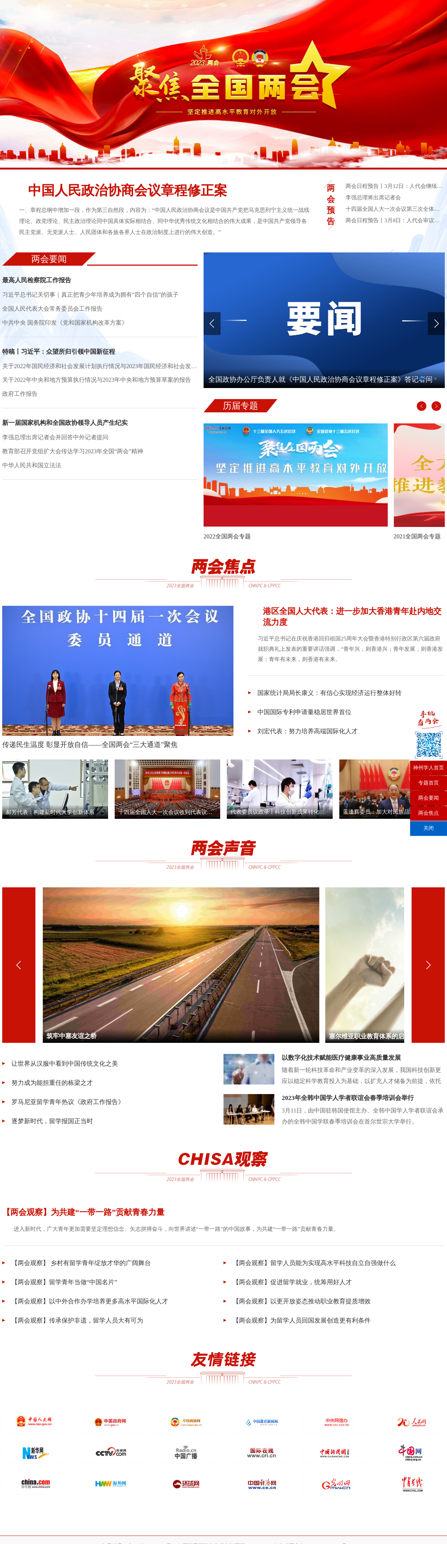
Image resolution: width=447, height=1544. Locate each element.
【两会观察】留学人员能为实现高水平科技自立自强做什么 (315, 1265)
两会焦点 (428, 813)
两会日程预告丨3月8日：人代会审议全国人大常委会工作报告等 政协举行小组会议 (394, 220)
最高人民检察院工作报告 (38, 282)
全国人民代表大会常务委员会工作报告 (52, 312)
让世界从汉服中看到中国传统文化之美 (63, 1066)
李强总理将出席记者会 (375, 197)
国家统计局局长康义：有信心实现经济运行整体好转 (329, 697)
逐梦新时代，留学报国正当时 (50, 1123)
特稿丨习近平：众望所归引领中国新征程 (62, 356)
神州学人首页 (428, 768)
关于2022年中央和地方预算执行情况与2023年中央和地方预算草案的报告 (96, 386)
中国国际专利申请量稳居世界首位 (303, 716)
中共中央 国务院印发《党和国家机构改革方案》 (65, 327)
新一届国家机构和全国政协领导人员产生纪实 (68, 430)
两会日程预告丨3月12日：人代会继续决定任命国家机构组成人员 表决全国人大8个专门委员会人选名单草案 (394, 186)
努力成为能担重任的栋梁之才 (50, 1085)
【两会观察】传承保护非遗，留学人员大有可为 (77, 1323)
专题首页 (428, 783)
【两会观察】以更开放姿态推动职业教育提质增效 (302, 1304)
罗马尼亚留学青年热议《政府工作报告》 (67, 1104)
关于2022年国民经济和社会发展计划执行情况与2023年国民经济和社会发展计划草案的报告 (100, 371)
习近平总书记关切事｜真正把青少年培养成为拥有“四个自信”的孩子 (90, 297)
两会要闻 (428, 798)
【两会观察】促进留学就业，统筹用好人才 (292, 1285)
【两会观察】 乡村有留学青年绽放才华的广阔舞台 (81, 1265)
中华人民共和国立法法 (31, 475)
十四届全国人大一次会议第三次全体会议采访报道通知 (394, 209)
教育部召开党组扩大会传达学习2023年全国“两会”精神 (72, 461)
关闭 (428, 828)
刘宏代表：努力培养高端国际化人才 (306, 735)
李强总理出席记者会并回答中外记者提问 (55, 446)
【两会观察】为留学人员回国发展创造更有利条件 (302, 1323)
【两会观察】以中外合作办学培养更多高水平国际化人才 (90, 1304)
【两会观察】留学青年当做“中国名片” (63, 1285)
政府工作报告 (20, 401)
